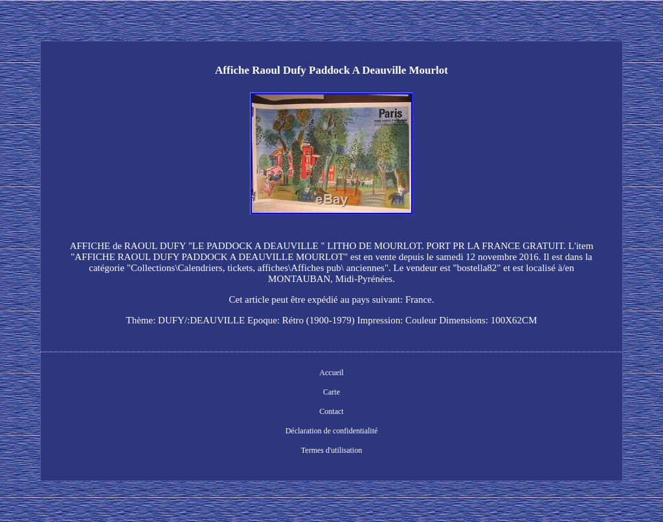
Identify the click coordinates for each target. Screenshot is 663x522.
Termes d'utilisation (331, 450)
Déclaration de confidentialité (332, 430)
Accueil (331, 372)
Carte (331, 392)
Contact (331, 411)
